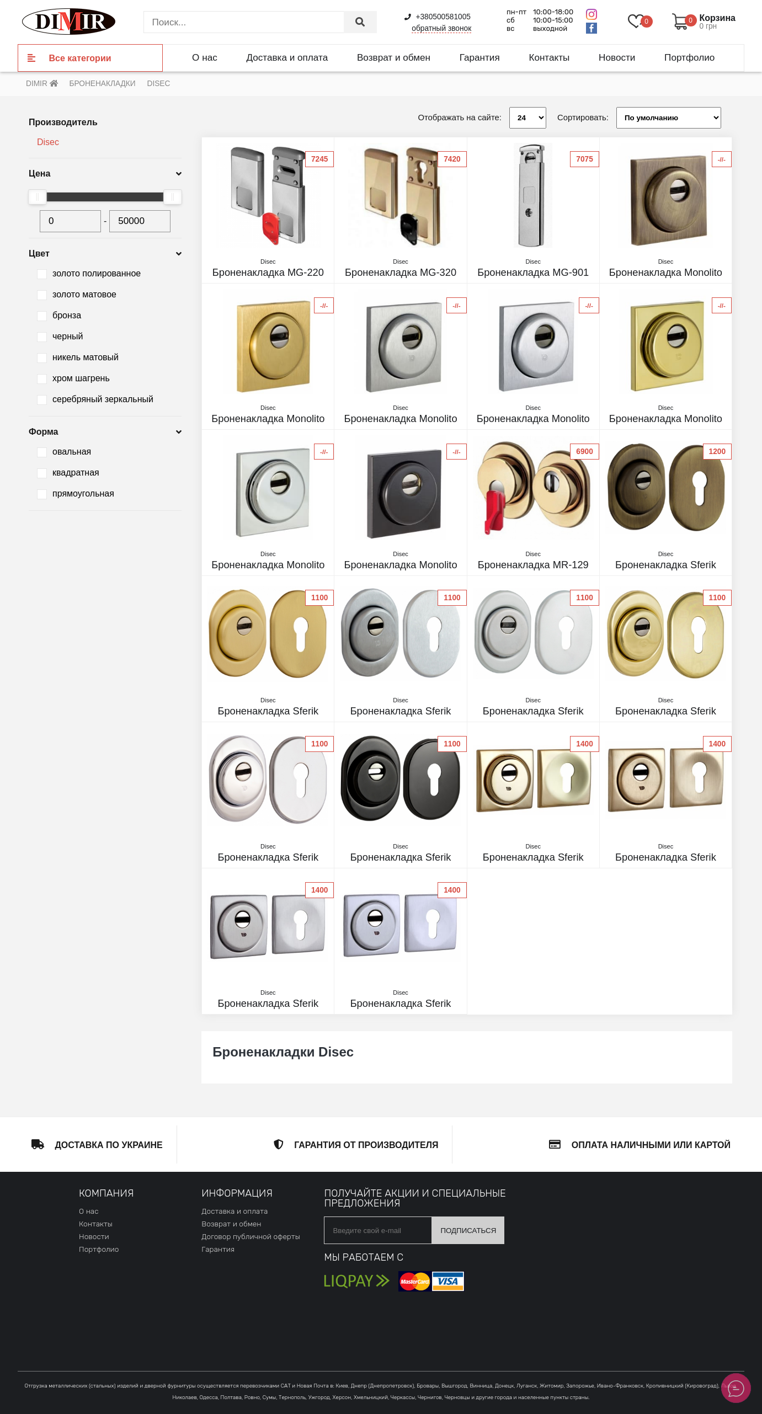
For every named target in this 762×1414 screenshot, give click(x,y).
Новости (617, 57)
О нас (204, 57)
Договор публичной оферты (250, 1236)
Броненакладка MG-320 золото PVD (400, 272)
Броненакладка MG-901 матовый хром (533, 272)
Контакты (549, 57)
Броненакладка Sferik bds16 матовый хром (533, 711)
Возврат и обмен (393, 57)
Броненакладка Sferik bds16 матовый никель (400, 711)
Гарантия (480, 57)
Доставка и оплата (287, 57)
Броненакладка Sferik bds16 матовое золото (267, 711)
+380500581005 (437, 17)
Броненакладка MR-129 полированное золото (533, 564)
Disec (48, 142)
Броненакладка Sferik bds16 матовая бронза (665, 564)
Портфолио (689, 57)
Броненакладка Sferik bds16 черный (400, 857)
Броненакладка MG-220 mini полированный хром (267, 272)
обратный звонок (441, 28)
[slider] (37, 197)
